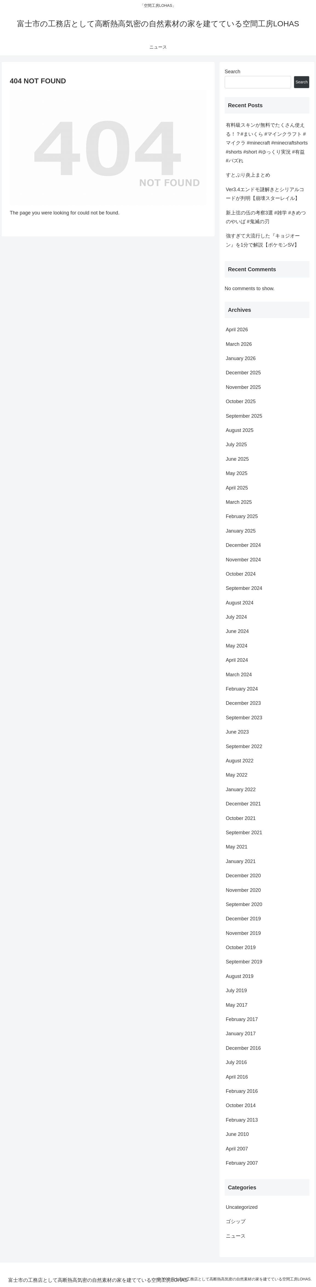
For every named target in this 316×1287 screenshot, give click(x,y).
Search (232, 71)
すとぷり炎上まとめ (248, 175)
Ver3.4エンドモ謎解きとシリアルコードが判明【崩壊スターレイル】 (265, 194)
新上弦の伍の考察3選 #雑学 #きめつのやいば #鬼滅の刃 (266, 217)
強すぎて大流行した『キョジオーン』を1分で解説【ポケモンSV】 (263, 240)
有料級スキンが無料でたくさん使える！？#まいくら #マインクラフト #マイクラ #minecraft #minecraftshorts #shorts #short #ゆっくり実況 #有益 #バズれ (267, 142)
